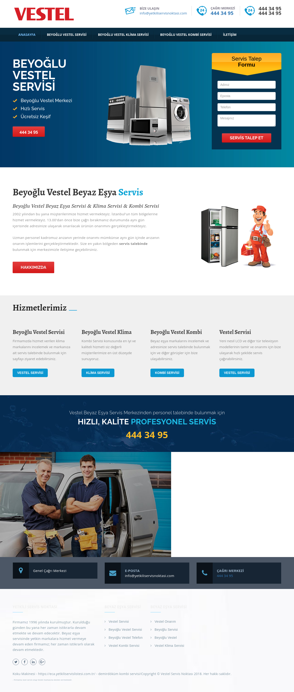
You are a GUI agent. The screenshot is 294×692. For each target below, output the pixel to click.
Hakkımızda (33, 267)
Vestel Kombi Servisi (124, 645)
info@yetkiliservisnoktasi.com (163, 13)
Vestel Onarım (165, 621)
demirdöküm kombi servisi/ (119, 674)
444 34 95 (222, 12)
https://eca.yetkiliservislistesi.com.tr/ (66, 674)
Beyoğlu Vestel (166, 637)
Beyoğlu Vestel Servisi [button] (66, 34)
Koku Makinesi (24, 674)
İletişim (230, 34)
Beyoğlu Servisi (166, 629)
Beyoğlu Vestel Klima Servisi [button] (123, 34)
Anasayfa (26, 34)
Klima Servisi (98, 373)
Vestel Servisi (30, 373)
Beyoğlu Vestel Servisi (125, 629)
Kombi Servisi (167, 373)
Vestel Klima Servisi (169, 645)
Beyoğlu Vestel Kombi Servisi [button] (186, 34)
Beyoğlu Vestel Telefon (126, 637)
